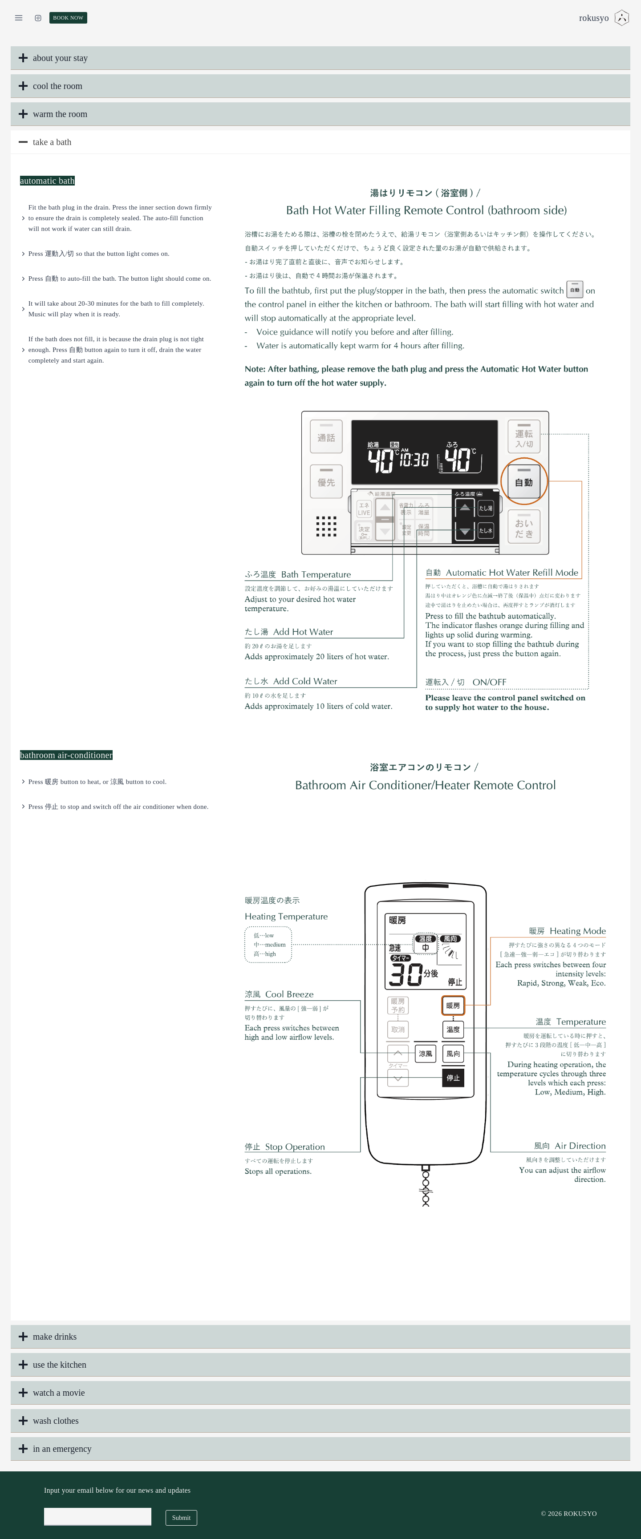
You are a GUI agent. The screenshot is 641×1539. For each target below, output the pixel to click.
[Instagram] (38, 17)
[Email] (97, 1517)
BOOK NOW (68, 18)
